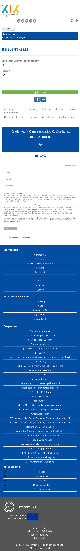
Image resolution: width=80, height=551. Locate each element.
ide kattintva (57, 109)
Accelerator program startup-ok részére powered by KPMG (40, 357)
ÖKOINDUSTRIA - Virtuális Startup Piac (40, 453)
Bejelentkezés (10, 34)
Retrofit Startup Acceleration (40, 335)
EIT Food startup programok (40, 448)
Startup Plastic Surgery (40, 339)
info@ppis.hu (31, 209)
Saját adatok (40, 319)
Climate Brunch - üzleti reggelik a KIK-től (40, 383)
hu (72, 20)
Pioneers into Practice (40, 370)
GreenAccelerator (40, 413)
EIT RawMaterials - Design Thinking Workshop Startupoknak (40, 418)
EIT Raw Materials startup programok (40, 444)
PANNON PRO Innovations (40, 263)
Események (40, 285)
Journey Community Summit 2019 (40, 348)
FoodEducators (40, 400)
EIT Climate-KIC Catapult (40, 392)
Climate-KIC (40, 254)
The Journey (40, 361)
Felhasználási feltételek (39, 531)
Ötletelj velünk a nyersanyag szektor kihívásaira (40, 431)
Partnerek (40, 267)
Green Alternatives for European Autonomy (40, 405)
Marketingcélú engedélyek (14, 193)
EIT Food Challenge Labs (40, 439)
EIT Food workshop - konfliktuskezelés (40, 435)
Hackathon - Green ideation (40, 426)
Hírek (40, 280)
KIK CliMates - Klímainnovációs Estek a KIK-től (40, 365)
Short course (40, 374)
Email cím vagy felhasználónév (21, 60)
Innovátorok (42, 476)
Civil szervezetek (41, 489)
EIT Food (40, 259)
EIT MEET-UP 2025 (40, 396)
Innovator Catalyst (40, 379)
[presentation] (19, 84)
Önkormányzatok (41, 485)
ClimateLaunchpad (40, 344)
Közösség (40, 301)
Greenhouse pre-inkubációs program (40, 387)
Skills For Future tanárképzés (40, 457)
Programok (40, 289)
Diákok (41, 471)
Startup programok (40, 331)
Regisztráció (40, 314)
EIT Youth (40, 352)
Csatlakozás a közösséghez (14, 37)
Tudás (40, 305)
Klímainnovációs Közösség (18, 237)
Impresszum (39, 528)
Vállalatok (42, 480)
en (76, 20)
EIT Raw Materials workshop (40, 461)
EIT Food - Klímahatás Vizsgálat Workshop (40, 409)
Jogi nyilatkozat (39, 534)
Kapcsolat (40, 272)
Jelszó (6, 70)
